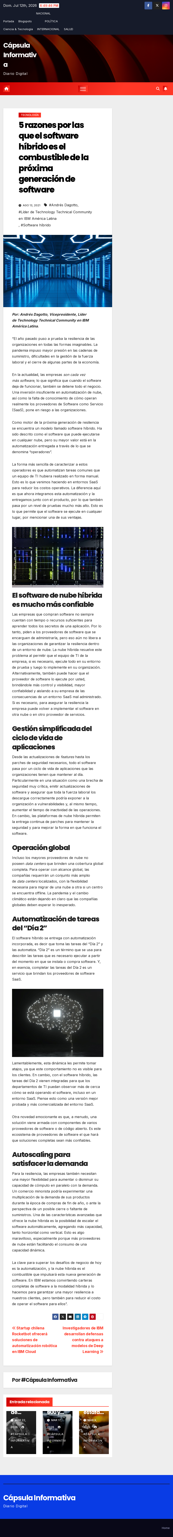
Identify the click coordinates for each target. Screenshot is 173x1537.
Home (166, 1528)
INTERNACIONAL (48, 29)
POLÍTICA (51, 21)
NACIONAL (43, 13)
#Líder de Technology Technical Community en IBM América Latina (55, 215)
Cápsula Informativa (19, 55)
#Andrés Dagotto (63, 205)
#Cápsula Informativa (49, 1380)
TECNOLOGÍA (30, 115)
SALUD (68, 29)
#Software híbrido (36, 225)
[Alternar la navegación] (83, 88)
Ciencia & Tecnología (18, 29)
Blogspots (25, 21)
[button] (158, 88)
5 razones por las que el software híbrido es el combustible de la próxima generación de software (53, 157)
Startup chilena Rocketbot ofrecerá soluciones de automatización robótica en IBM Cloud (34, 1340)
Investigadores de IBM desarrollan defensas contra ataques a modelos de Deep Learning (83, 1340)
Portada (8, 21)
